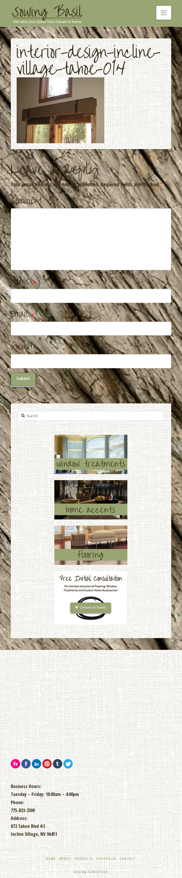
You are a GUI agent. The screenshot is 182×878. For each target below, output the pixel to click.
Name (23, 281)
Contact (128, 859)
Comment (26, 201)
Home (51, 859)
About (65, 859)
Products (83, 859)
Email (22, 314)
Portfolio (106, 859)
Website (24, 347)
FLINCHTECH (98, 872)
